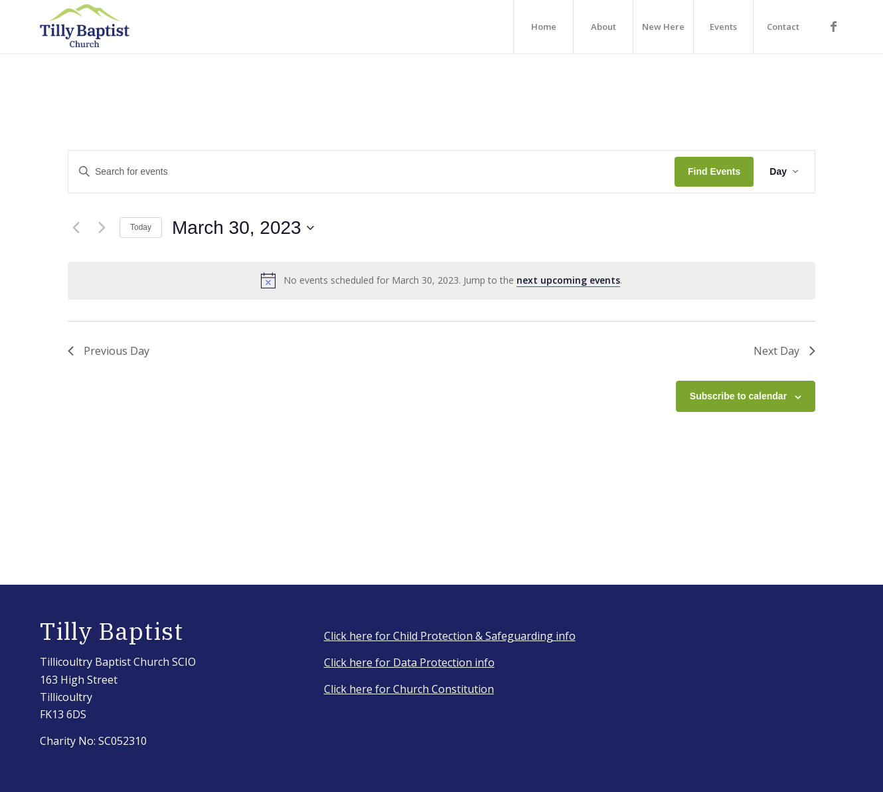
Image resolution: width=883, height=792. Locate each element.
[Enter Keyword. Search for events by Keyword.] (371, 172)
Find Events (714, 171)
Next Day (784, 351)
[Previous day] (76, 228)
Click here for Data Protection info (409, 662)
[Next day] (102, 228)
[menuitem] (543, 26)
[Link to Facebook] (833, 26)
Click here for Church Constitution (409, 689)
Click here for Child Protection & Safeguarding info (450, 636)
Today (140, 227)
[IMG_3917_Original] (85, 26)
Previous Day (108, 351)
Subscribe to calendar (738, 396)
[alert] (441, 280)
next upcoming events (568, 280)
